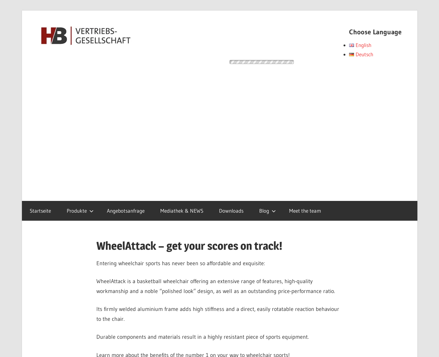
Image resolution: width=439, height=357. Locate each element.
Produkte (80, 210)
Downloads (231, 210)
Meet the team (305, 210)
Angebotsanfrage (126, 210)
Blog (267, 210)
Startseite (40, 210)
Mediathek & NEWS (181, 210)
